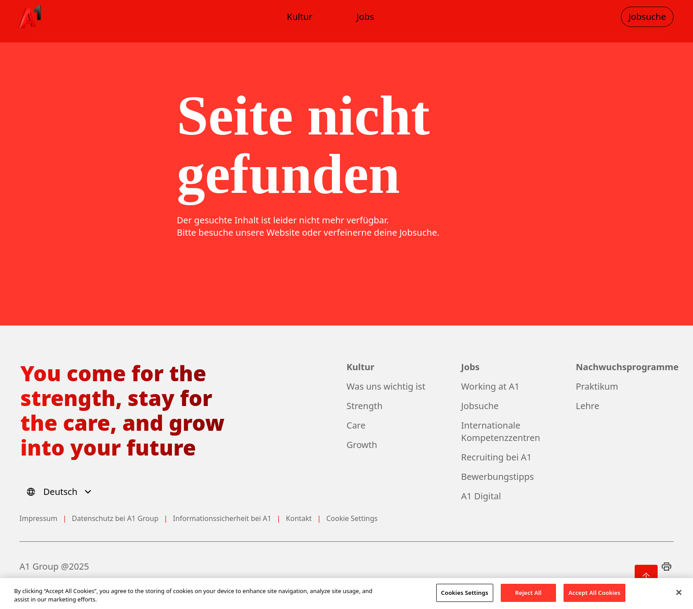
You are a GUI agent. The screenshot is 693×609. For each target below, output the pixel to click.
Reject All (528, 597)
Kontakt (299, 518)
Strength (364, 406)
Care (356, 425)
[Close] (679, 596)
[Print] (666, 566)
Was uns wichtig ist (385, 386)
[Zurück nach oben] (646, 576)
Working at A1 (490, 386)
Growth (361, 445)
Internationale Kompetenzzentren (500, 431)
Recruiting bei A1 (496, 457)
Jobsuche (480, 406)
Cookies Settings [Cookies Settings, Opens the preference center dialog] (464, 597)
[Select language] (60, 491)
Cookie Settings (351, 518)
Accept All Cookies (594, 597)
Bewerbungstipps (497, 477)
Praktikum (597, 386)
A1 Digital (481, 496)
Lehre (587, 406)
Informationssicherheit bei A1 (222, 518)
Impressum (38, 518)
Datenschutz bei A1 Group (115, 518)
